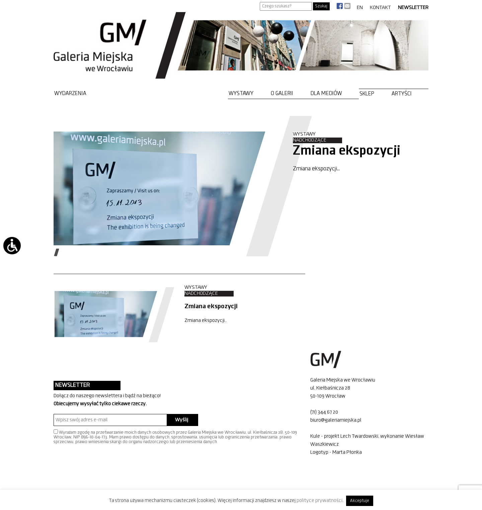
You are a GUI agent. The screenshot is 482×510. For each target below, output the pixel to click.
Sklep (366, 94)
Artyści (402, 94)
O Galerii (282, 93)
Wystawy (241, 93)
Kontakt (380, 7)
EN (360, 7)
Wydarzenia (70, 93)
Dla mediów (326, 93)
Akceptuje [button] (359, 501)
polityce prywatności (319, 500)
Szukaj (321, 6)
